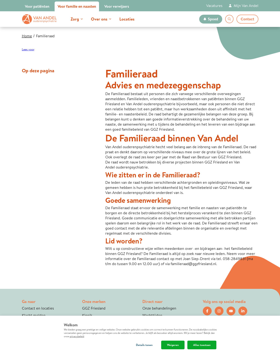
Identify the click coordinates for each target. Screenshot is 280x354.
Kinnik (87, 315)
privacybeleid (77, 336)
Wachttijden (152, 315)
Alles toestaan (202, 345)
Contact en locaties (38, 308)
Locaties (126, 19)
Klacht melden (34, 315)
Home (27, 35)
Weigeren (173, 345)
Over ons (99, 19)
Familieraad (45, 35)
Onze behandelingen (159, 308)
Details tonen (144, 345)
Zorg (75, 19)
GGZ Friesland (93, 308)
